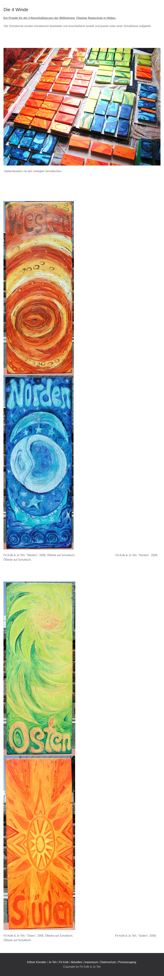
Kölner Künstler (36, 962)
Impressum (91, 962)
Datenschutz (108, 962)
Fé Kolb (64, 962)
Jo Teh (53, 962)
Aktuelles (76, 962)
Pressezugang (127, 962)
